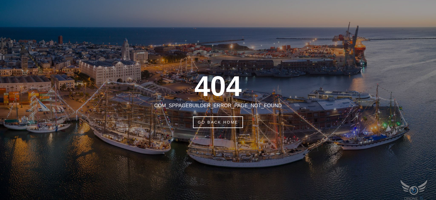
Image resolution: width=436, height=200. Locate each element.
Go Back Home (218, 122)
